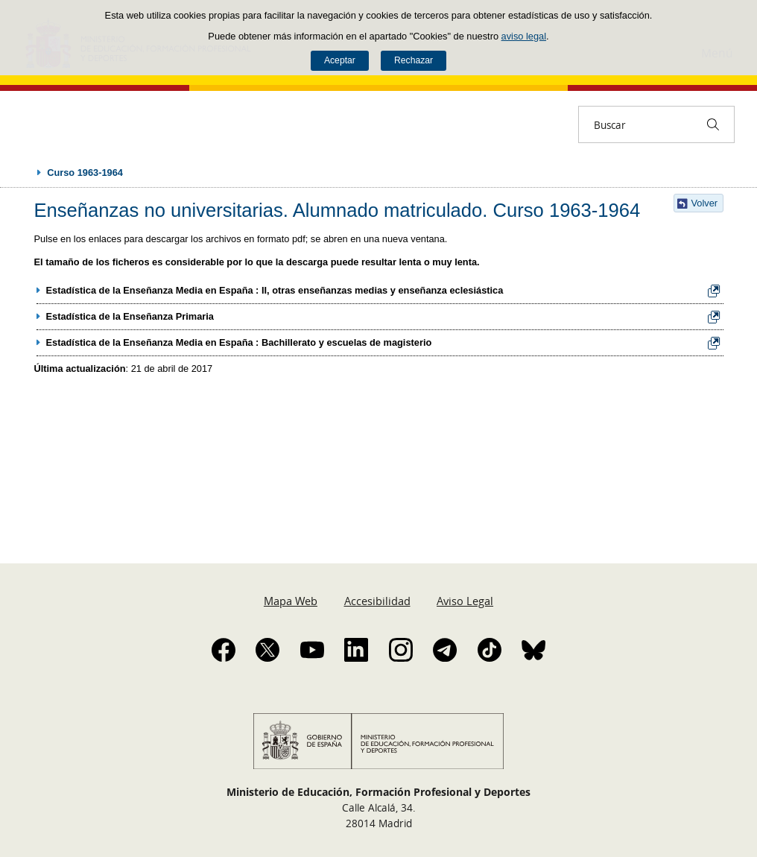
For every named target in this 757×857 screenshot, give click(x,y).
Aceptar (339, 60)
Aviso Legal (465, 600)
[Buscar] (713, 124)
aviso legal (523, 36)
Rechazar (413, 60)
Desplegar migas (24, 172)
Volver (704, 203)
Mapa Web (290, 600)
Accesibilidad (377, 600)
